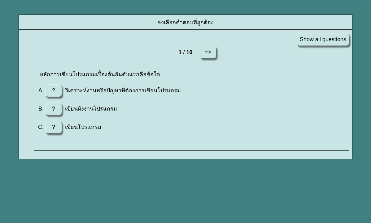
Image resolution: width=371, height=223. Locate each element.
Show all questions (323, 39)
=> (208, 52)
